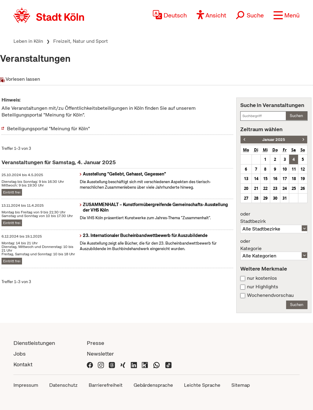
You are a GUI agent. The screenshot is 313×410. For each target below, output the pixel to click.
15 (265, 178)
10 (284, 169)
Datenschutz (63, 385)
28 (256, 198)
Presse (95, 342)
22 (265, 188)
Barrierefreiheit (106, 385)
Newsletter (100, 353)
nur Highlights (262, 286)
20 (246, 188)
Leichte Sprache (202, 385)
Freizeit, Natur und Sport (80, 41)
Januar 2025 (273, 139)
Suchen (296, 115)
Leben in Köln (28, 41)
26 (302, 188)
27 (246, 198)
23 (275, 188)
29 (265, 198)
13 (246, 178)
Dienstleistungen (34, 342)
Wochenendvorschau (270, 295)
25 (294, 188)
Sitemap (240, 385)
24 (284, 188)
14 (256, 178)
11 (294, 169)
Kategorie (273, 245)
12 (302, 169)
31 (284, 198)
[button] (287, 15)
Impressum (25, 385)
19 (302, 178)
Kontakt (22, 364)
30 (275, 198)
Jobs (19, 353)
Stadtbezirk (273, 217)
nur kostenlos (262, 278)
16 (275, 178)
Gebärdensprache (153, 385)
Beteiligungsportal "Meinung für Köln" (48, 128)
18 (294, 178)
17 (284, 178)
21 (256, 188)
